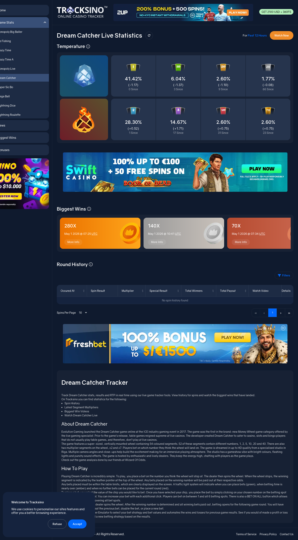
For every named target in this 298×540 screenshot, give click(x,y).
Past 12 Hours (257, 34)
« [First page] (255, 312)
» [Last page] (289, 312)
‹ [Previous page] (264, 312)
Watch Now (281, 34)
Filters (284, 275)
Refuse (57, 523)
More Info (77, 241)
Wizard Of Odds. (138, 459)
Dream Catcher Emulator (97, 512)
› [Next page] (280, 312)
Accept (77, 523)
